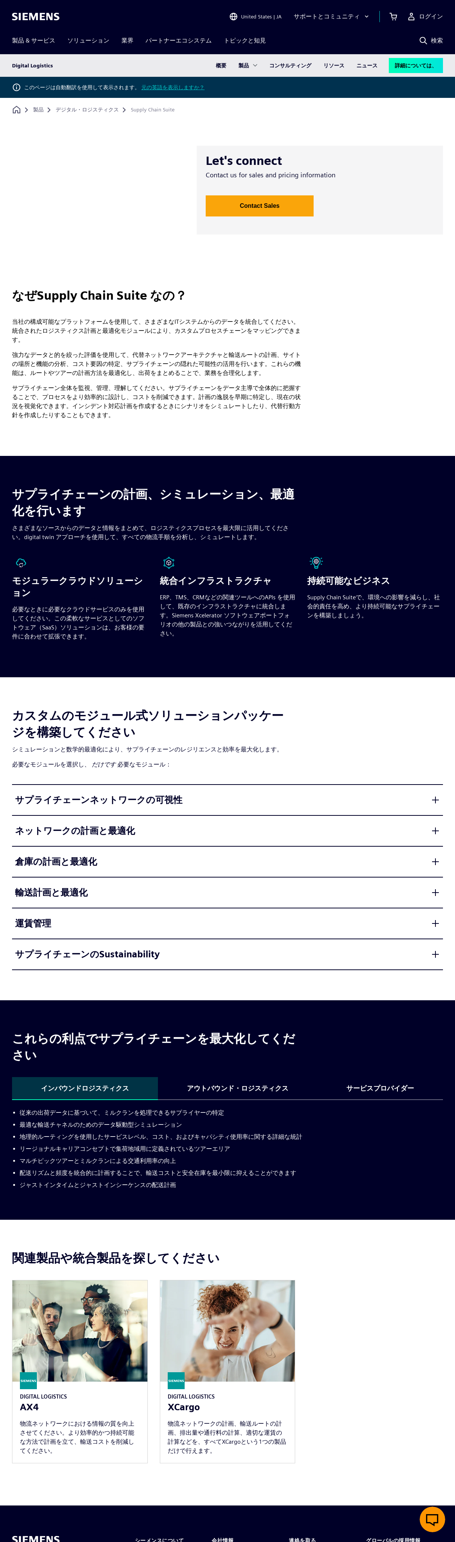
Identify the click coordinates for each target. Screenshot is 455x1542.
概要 (221, 65)
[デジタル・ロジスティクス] (87, 110)
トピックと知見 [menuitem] (245, 40)
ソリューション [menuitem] (88, 40)
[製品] (38, 110)
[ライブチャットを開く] (432, 1519)
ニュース (367, 65)
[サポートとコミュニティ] (332, 16)
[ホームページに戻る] (16, 109)
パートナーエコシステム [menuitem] (179, 40)
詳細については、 (416, 65)
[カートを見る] (393, 16)
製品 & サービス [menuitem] (33, 40)
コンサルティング (290, 65)
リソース (333, 65)
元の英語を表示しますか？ (173, 87)
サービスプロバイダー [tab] (380, 1088)
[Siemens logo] (35, 16)
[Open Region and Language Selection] (255, 16)
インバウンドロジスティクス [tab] (85, 1088)
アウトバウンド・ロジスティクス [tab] (237, 1088)
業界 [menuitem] (127, 40)
